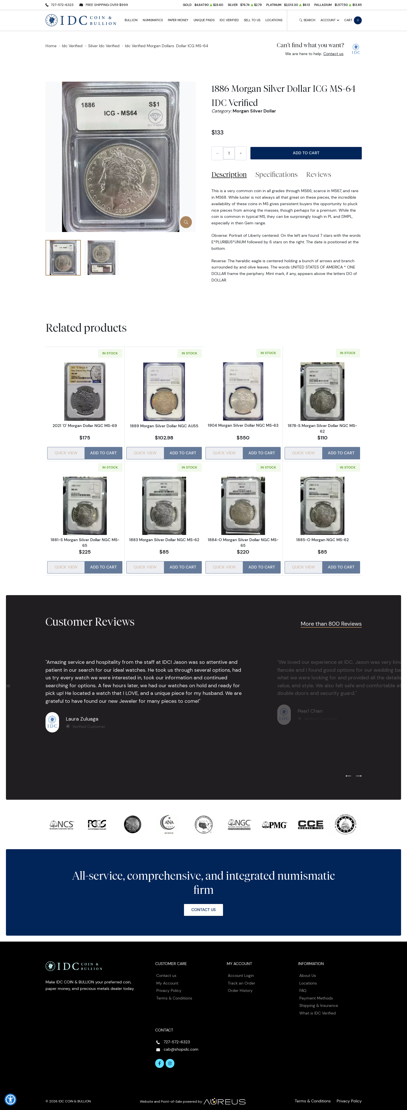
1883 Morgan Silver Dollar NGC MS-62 (164, 538)
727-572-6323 (62, 5)
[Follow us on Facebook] (159, 1059)
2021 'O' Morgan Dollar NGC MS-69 (85, 425)
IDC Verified (229, 20)
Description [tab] (229, 174)
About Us (307, 971)
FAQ (302, 986)
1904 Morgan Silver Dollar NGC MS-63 (243, 425)
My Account (167, 979)
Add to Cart (306, 152)
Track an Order (241, 979)
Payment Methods (316, 994)
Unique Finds (204, 20)
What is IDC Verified (317, 1009)
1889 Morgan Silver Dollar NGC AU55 (164, 425)
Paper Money (178, 20)
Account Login (241, 971)
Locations (273, 20)
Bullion (131, 20)
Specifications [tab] (277, 174)
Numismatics (153, 20)
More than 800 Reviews (329, 619)
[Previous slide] (348, 773)
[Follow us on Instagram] (170, 1059)
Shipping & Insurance (318, 1002)
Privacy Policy (168, 986)
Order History (240, 986)
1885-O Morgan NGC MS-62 (322, 538)
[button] (10, 1099)
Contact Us (203, 906)
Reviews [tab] (318, 174)
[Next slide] (358, 773)
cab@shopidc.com (181, 1045)
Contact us (333, 53)
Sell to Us (252, 20)
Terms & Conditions (174, 994)
